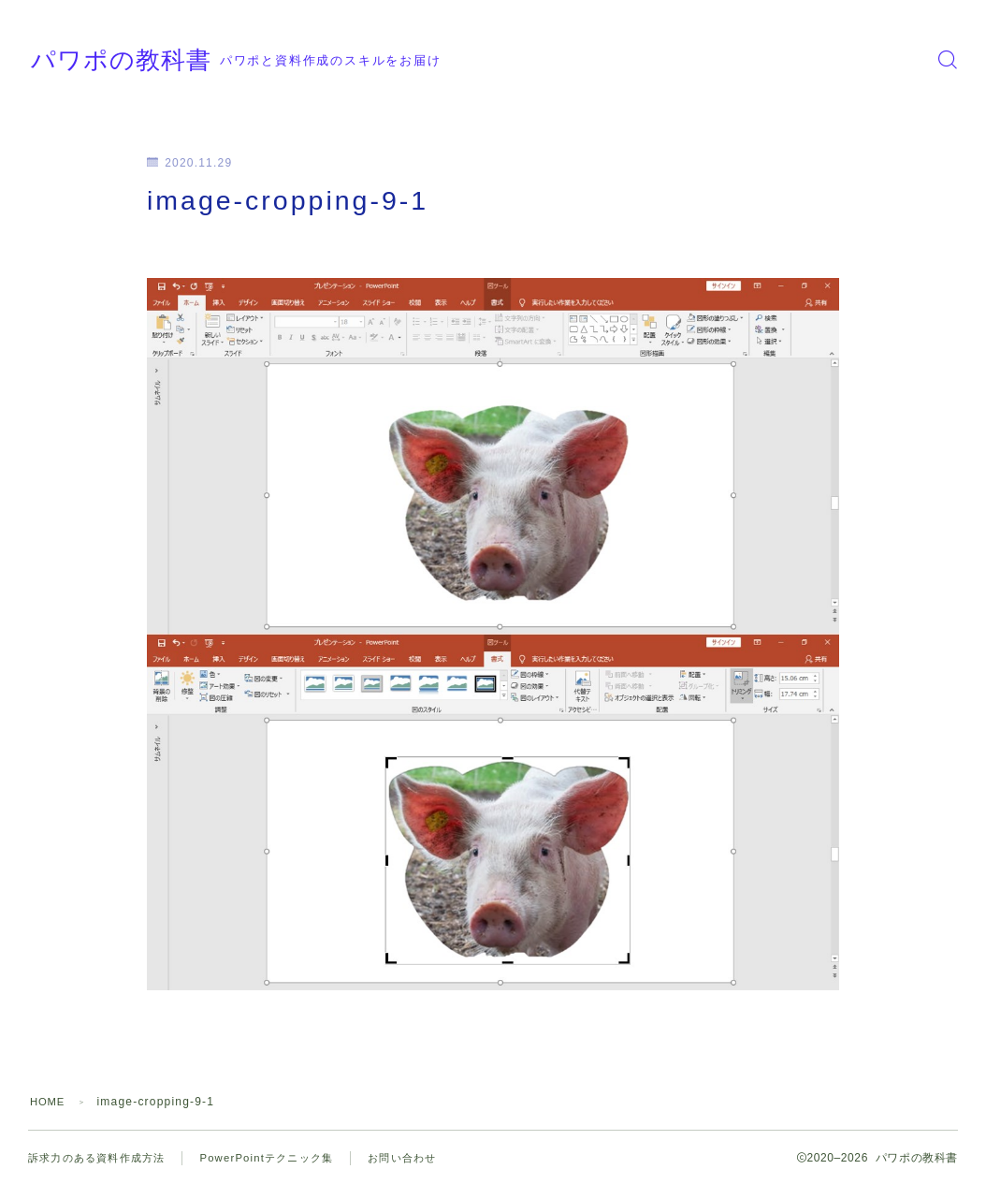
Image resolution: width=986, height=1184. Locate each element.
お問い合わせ (425, 1157)
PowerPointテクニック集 (282, 1157)
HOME (49, 1101)
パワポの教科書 (157, 59)
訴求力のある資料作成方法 (102, 1157)
